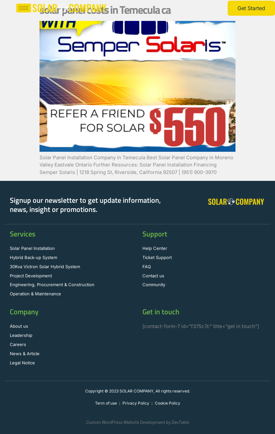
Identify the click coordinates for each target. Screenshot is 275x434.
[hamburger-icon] (23, 8)
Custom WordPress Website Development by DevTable (137, 422)
